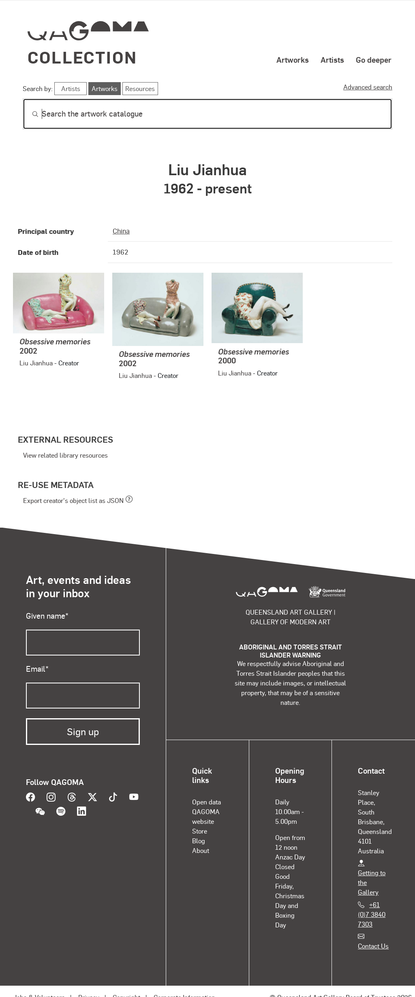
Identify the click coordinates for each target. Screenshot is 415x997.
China (121, 230)
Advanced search (367, 87)
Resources (140, 88)
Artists (332, 59)
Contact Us (373, 946)
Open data (206, 802)
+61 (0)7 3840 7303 (371, 914)
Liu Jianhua (36, 362)
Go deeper (373, 59)
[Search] (207, 113)
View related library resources (65, 455)
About (200, 850)
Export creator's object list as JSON (73, 500)
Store (199, 831)
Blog (198, 840)
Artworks (292, 59)
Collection (82, 57)
